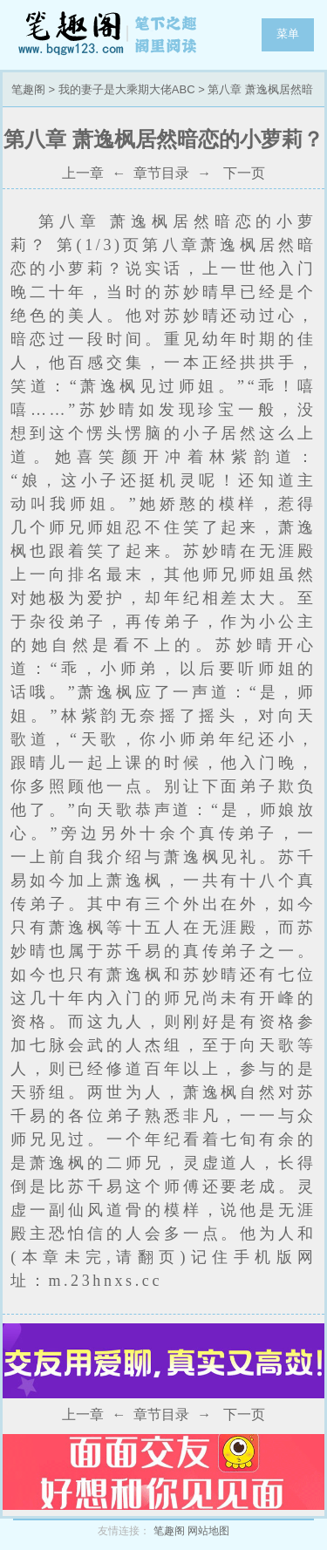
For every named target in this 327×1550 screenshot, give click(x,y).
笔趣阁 (109, 35)
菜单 (287, 33)
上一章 (83, 173)
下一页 (244, 173)
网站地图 (208, 1531)
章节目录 (161, 173)
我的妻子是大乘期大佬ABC (126, 89)
